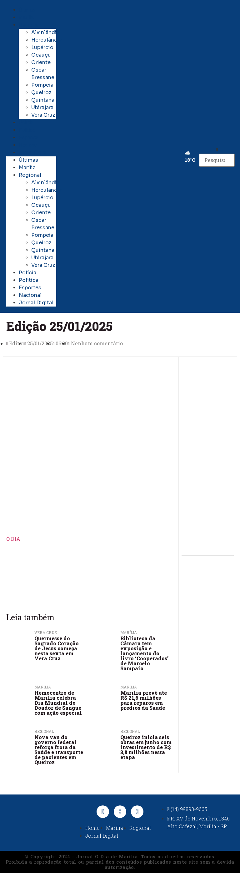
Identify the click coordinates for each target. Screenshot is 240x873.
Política (27, 130)
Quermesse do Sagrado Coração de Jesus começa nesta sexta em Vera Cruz (56, 648)
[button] (216, 150)
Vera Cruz (43, 115)
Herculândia (46, 40)
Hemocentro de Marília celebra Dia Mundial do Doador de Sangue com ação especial (58, 702)
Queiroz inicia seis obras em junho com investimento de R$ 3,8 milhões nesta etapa (146, 747)
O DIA (13, 538)
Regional (28, 25)
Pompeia (42, 85)
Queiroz (41, 92)
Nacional (28, 145)
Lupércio (42, 47)
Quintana (42, 100)
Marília (26, 17)
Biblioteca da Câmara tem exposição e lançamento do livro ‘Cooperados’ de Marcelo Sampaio (144, 653)
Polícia (26, 122)
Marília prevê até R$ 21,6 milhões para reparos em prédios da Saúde (143, 700)
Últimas (27, 10)
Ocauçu (41, 55)
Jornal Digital (33, 152)
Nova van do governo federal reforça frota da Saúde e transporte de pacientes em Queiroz (58, 749)
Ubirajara (42, 107)
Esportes (28, 137)
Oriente (41, 62)
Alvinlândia (45, 32)
